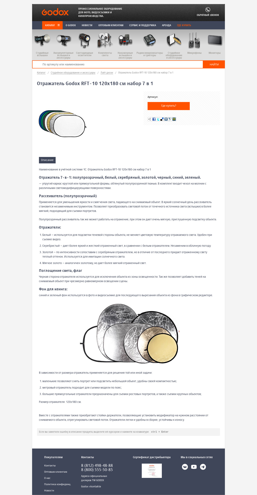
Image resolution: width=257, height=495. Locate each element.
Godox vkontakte (91, 487)
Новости (49, 491)
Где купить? (168, 105)
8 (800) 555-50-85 (97, 470)
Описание (47, 160)
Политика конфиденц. (57, 484)
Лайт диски (107, 73)
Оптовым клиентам (55, 472)
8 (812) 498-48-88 (97, 466)
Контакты (50, 466)
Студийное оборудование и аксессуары (73, 73)
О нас (47, 478)
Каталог (52, 25)
